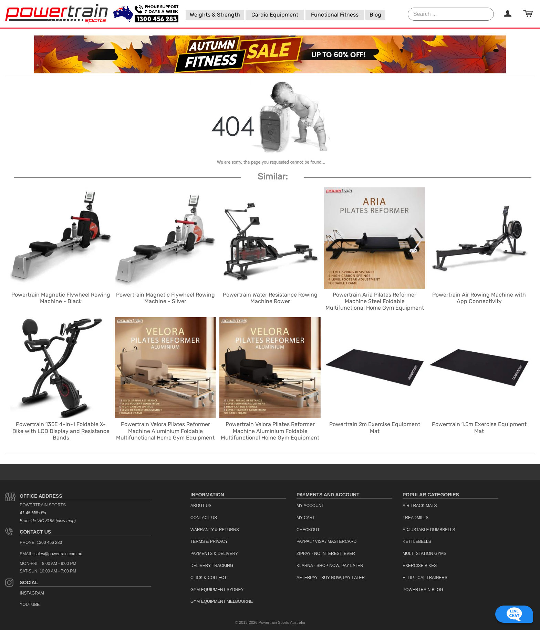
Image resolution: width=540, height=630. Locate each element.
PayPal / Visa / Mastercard (326, 541)
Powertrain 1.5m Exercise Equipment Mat (479, 427)
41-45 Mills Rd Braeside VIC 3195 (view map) (48, 516)
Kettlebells (417, 541)
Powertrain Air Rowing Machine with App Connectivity (479, 297)
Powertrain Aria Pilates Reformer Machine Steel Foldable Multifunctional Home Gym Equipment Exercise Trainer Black (374, 304)
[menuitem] (215, 15)
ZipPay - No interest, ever (326, 553)
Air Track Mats (420, 505)
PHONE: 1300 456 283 (41, 542)
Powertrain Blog (423, 589)
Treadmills (415, 517)
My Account (310, 505)
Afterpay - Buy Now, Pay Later (331, 577)
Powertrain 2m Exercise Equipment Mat (374, 427)
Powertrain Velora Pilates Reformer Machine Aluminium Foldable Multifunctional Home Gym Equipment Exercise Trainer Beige (165, 434)
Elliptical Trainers (425, 577)
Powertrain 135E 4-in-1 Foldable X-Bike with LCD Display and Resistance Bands (61, 431)
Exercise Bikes (420, 565)
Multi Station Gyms (424, 553)
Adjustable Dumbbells (429, 529)
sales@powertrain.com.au (58, 553)
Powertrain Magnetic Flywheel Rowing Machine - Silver (165, 297)
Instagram (32, 593)
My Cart (306, 517)
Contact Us (35, 532)
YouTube (30, 604)
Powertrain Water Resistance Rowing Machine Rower (270, 297)
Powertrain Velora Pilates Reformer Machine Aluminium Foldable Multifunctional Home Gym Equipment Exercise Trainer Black (270, 434)
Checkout (308, 529)
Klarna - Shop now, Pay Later (330, 565)
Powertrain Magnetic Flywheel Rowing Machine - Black (60, 297)
